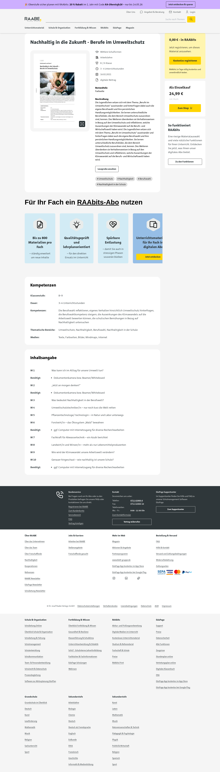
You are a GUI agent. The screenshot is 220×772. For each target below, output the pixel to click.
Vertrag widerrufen (132, 521)
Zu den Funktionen (184, 161)
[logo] (33, 19)
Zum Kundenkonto (76, 510)
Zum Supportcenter (175, 509)
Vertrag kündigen (75, 523)
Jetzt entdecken (153, 256)
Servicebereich (74, 515)
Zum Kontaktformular (121, 515)
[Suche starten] (191, 19)
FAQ (70, 519)
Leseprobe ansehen (107, 168)
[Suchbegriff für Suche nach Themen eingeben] (116, 19)
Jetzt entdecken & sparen (180, 4)
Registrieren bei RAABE (78, 506)
